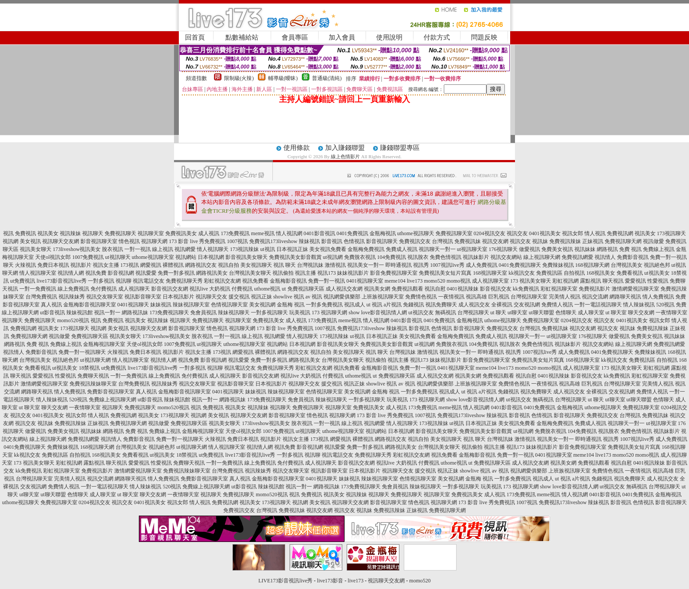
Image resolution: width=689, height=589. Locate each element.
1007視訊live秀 (447, 265)
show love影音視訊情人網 (377, 312)
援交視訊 (239, 297)
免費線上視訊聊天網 (112, 399)
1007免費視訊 (88, 257)
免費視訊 (25, 233)
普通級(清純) (327, 78)
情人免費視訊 (658, 297)
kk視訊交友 (521, 273)
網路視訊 (607, 249)
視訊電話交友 (148, 281)
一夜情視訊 (451, 297)
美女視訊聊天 (256, 265)
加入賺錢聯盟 (345, 147)
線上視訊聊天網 (541, 257)
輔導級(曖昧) (283, 78)
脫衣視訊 (112, 249)
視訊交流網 (595, 297)
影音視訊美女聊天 (246, 257)
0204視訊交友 (489, 233)
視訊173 (326, 273)
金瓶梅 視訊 (291, 305)
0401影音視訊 (319, 233)
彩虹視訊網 (565, 281)
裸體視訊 (173, 265)
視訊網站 (185, 257)
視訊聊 (123, 281)
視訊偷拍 (283, 273)
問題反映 (484, 37)
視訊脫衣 (417, 257)
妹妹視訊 (160, 305)
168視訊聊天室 (490, 273)
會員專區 (295, 37)
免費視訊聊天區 (89, 336)
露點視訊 (590, 281)
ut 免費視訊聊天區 (303, 289)
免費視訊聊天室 (453, 233)
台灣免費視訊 (41, 297)
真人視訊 (51, 305)
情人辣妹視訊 (639, 305)
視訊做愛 (653, 241)
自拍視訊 (574, 273)
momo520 (435, 281)
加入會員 (342, 37)
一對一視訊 (137, 249)
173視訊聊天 (671, 233)
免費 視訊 (630, 249)
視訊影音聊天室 (142, 297)
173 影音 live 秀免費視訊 (197, 241)
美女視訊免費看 (327, 249)
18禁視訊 (89, 368)
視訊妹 (540, 241)
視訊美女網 (377, 289)
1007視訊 (237, 241)
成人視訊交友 (474, 305)
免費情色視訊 (421, 297)
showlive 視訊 (288, 297)
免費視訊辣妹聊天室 (93, 384)
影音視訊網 (121, 273)
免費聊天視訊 (93, 376)
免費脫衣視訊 (360, 257)
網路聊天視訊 (625, 297)
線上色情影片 (345, 156)
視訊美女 (47, 233)
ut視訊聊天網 (95, 360)
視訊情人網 (71, 273)
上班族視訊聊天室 (383, 297)
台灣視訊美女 (626, 265)
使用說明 (389, 37)
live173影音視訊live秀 (61, 281)
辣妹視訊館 (79, 312)
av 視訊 (313, 297)
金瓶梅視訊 (383, 233)
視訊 (8, 233)
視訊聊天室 (151, 233)
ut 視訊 (374, 305)
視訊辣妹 (70, 233)
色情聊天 (566, 312)
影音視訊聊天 (382, 241)
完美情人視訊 (564, 297)
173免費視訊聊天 (169, 312)
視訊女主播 (106, 265)
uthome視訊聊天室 (153, 257)
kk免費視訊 (526, 289)
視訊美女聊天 (35, 249)
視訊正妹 (261, 297)
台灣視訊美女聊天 (250, 273)
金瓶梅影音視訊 (288, 281)
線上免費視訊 (73, 289)
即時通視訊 (398, 265)
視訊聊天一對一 (437, 249)
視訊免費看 (255, 281)
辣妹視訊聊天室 (191, 305)
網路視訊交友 (201, 265)
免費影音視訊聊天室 (110, 392)
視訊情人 (605, 257)
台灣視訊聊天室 (529, 297)
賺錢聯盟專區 (400, 147)
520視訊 (665, 305)
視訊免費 (95, 273)
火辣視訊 (25, 265)
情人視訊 (595, 233)
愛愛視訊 (635, 281)
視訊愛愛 (145, 273)
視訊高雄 (476, 297)
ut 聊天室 (617, 312)
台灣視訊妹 (310, 265)
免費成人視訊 (401, 249)
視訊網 (10, 241)
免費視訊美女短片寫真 (445, 273)
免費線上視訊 (658, 249)
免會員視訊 (203, 312)
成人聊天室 (591, 312)
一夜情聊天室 (671, 312)
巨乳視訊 (498, 297)
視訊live (198, 289)
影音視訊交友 (495, 289)
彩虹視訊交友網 (222, 281)
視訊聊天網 (154, 241)
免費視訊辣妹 (565, 241)
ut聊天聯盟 (541, 312)
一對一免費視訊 (37, 289)
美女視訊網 (262, 305)
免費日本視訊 (53, 265)
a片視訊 (393, 305)
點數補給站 (241, 37)
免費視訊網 (620, 233)
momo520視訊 (73, 320)
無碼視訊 (445, 312)
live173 (415, 281)
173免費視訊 (235, 233)
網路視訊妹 (135, 312)
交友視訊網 (527, 305)
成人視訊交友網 (344, 289)
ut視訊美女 (656, 273)
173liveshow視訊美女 (77, 249)
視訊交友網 (495, 241)
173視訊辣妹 (244, 249)
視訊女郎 (572, 233)
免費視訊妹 (467, 241)
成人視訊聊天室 (490, 281)
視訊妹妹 (584, 249)
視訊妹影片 (476, 257)
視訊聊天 (92, 233)
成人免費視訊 (481, 265)
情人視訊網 (289, 233)
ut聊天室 (517, 312)
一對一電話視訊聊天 (598, 305)
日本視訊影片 (178, 297)
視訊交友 (517, 233)
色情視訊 (354, 241)
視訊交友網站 (506, 257)
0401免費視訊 (352, 233)
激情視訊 (335, 265)
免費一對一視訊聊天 (82, 352)
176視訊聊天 (503, 249)
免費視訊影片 (594, 289)
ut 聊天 (498, 312)
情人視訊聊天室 (37, 273)
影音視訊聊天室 (98, 241)
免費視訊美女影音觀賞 (295, 257)
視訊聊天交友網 (60, 241)
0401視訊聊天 (133, 305)
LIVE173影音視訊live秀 (285, 581)
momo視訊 (458, 281)
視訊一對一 (107, 312)
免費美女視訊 (557, 249)
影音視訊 (331, 241)
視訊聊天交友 (211, 297)
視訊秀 (421, 265)
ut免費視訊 (22, 281)
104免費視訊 (391, 257)
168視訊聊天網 (592, 265)
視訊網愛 (185, 249)
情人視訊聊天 (212, 249)
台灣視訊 (442, 241)
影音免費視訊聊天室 (393, 273)
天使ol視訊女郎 (53, 257)
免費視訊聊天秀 (184, 281)
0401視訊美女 (545, 233)
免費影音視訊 (633, 257)
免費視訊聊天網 (623, 241)
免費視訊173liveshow (273, 241)
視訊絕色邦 (657, 265)
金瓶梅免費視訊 (366, 249)
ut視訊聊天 (117, 257)
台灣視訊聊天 (473, 312)
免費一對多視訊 (176, 273)
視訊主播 (305, 273)
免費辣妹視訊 (558, 265)
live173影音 (330, 581)
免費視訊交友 (415, 241)
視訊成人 (354, 305)
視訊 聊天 (284, 265)
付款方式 (437, 37)
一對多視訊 (101, 281)
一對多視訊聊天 (269, 312)
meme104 (394, 281)
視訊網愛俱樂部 (341, 297)
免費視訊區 (549, 273)
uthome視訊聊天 (415, 233)
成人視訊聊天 (134, 289)
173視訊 (129, 265)
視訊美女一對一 (365, 265)
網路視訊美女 (212, 273)
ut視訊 (267, 249)
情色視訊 (129, 241)
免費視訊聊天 (120, 233)
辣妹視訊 (309, 241)
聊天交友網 (641, 312)
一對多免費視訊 (324, 305)
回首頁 (195, 37)
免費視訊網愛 (577, 257)
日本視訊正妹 (292, 249)
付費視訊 (242, 289)
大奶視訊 (219, 289)
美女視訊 (30, 241)
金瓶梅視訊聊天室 (104, 344)
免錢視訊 (413, 305)
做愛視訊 (529, 249)
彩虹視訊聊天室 (558, 289)
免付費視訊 (104, 289)
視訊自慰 (435, 289)
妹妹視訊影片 (353, 273)
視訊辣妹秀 (71, 297)
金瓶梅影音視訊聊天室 (89, 305)
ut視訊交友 (420, 312)
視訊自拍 (228, 265)
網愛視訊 (150, 265)
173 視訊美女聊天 (530, 281)
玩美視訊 (299, 312)
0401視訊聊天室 (364, 281)
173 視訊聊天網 (329, 312)
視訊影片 (80, 265)
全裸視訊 (501, 305)
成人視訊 (208, 233)
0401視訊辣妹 (463, 289)
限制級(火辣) (239, 78)
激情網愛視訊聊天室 (635, 289)
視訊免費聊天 (441, 305)
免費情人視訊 (557, 305)
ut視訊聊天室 (472, 249)
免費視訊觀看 (407, 289)
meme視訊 (262, 233)
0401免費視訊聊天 (520, 265)
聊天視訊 (613, 281)
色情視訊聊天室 (229, 305)
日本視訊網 (211, 257)
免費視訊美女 (181, 233)
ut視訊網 (333, 257)
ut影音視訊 (52, 312)
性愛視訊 (657, 281)
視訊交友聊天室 (104, 297)
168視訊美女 (600, 273)
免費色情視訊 (445, 257)
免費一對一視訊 (326, 281)
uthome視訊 (267, 289)
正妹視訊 (592, 241)
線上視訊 (162, 249)
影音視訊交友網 (169, 289)
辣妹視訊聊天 (234, 312)
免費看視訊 (629, 273)
